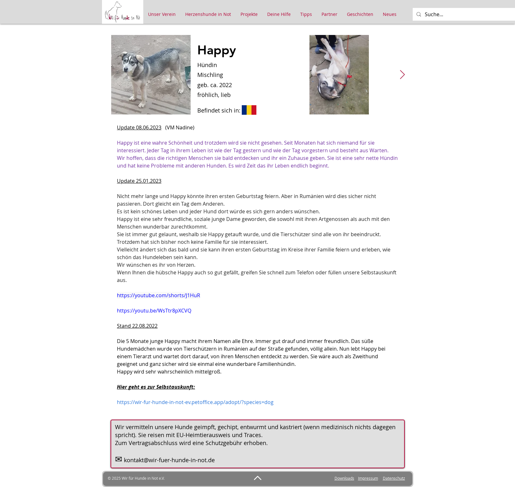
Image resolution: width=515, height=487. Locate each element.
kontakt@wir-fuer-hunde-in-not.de (169, 460)
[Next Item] (402, 75)
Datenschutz (394, 478)
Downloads (344, 478)
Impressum (368, 478)
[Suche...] (467, 14)
